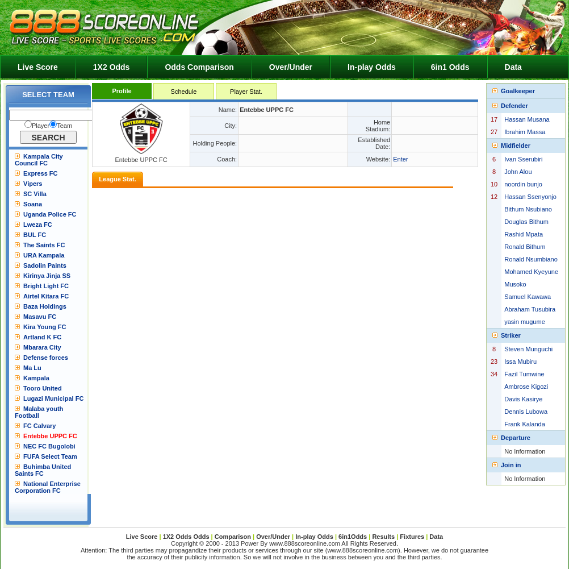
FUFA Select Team (50, 456)
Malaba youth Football (39, 412)
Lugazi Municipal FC (53, 398)
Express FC (40, 173)
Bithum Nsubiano (528, 209)
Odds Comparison (199, 67)
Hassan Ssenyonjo (530, 196)
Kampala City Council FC (39, 160)
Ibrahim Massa (524, 131)
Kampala (36, 378)
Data (513, 67)
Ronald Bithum (524, 246)
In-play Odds (372, 67)
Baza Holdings (44, 306)
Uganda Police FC (50, 214)
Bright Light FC (46, 286)
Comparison (234, 536)
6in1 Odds (450, 67)
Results (383, 536)
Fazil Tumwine (524, 374)
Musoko (515, 284)
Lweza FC (37, 224)
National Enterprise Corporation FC (48, 487)
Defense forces (45, 357)
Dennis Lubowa (525, 411)
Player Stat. (246, 91)
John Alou (518, 171)
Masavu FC (39, 316)
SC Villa (35, 193)
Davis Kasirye (523, 399)
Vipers (32, 183)
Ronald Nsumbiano (531, 259)
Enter (400, 159)
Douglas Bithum (526, 221)
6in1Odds (353, 536)
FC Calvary (39, 425)
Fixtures (412, 536)
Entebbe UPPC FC (50, 436)
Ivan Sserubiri (523, 159)
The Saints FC (44, 245)
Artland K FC (42, 337)
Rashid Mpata (523, 234)
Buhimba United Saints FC (43, 470)
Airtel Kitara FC (46, 296)
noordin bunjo (523, 184)
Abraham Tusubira (529, 309)
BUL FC (34, 234)
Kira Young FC (44, 326)
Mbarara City (42, 347)
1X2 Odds (111, 67)
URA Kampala (43, 255)
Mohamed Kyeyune (531, 271)
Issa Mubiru (520, 361)
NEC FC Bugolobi (49, 446)
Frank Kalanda (524, 424)
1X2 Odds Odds (186, 536)
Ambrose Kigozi (526, 386)
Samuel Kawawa (527, 296)
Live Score (38, 67)
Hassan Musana (527, 119)
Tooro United (42, 388)
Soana (32, 204)
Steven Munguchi (528, 349)
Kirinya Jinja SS (46, 275)
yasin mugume (524, 321)
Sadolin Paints (44, 265)
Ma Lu (32, 367)
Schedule (184, 91)
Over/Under (290, 67)
